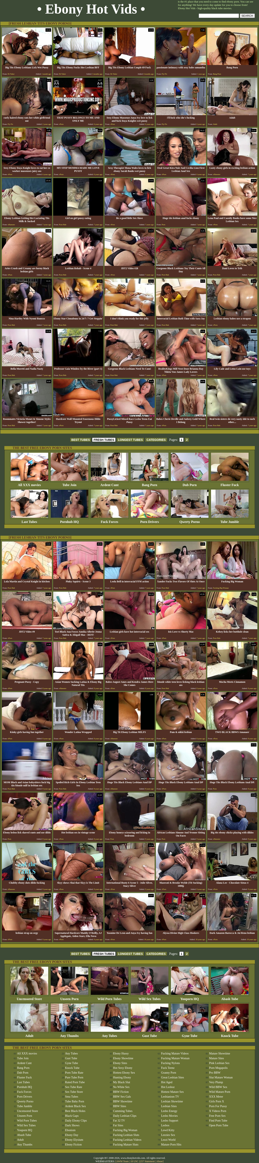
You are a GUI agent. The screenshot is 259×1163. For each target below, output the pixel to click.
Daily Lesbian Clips (124, 1115)
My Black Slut (121, 1082)
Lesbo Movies (169, 1115)
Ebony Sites (120, 1063)
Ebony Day (71, 1135)
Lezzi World (168, 1139)
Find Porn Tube (218, 1120)
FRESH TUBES (103, 439)
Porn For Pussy (218, 1106)
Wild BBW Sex (218, 1087)
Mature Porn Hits (171, 1144)
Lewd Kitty (167, 1130)
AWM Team (122, 1161)
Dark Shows (72, 1125)
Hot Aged (166, 1082)
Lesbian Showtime (172, 1101)
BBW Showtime (122, 1101)
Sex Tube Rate (73, 1087)
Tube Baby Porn (74, 1101)
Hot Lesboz (168, 1087)
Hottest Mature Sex (172, 1091)
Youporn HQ (189, 997)
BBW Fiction (121, 1091)
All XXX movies (29, 483)
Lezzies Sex (168, 1135)
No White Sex (121, 1087)
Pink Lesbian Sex (219, 1063)
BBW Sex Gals (122, 1096)
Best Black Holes (75, 1111)
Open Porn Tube (218, 1125)
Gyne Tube (189, 1034)
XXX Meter (216, 1096)
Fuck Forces (109, 520)
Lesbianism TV (170, 1096)
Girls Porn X (216, 1101)
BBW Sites (119, 1106)
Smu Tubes (71, 1096)
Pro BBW (215, 1072)
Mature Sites (216, 1058)
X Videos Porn (217, 1111)
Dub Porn (189, 483)
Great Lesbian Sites (172, 1077)
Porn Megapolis (218, 1067)
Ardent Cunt (109, 483)
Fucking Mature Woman (175, 1058)
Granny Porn (168, 1072)
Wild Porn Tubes (109, 997)
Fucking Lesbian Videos (127, 1139)
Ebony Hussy (121, 1053)
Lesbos (165, 1125)
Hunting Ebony (122, 1077)
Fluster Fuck (229, 483)
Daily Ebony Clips (76, 1120)
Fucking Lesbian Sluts (126, 1135)
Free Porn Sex (217, 1115)
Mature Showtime (219, 1053)
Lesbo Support (169, 1120)
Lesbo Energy (169, 1111)
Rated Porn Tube (75, 1082)
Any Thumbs (69, 1034)
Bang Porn (149, 483)
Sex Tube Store (74, 1091)
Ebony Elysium (74, 1139)
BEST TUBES (80, 439)
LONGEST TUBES (130, 439)
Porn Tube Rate (74, 1072)
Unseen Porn (69, 997)
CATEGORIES (156, 439)
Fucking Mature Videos (175, 1053)
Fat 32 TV (119, 1120)
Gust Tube (149, 1034)
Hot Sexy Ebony (123, 1067)
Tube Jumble (229, 520)
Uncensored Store (29, 997)
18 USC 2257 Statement (142, 1161)
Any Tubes (109, 1034)
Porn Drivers (149, 520)
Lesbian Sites (169, 1106)
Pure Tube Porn (74, 1077)
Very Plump (216, 1082)
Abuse (159, 1161)
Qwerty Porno (189, 520)
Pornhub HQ (69, 520)
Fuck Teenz (167, 1067)
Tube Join (69, 483)
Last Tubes (29, 520)
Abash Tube (229, 997)
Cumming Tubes (123, 1111)
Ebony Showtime (123, 1058)
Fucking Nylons (170, 1063)
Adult (29, 1034)
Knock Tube (229, 1034)
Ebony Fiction (73, 1144)
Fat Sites (118, 1125)
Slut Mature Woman (221, 1077)
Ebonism (70, 1130)
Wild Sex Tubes (149, 997)
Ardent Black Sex (75, 1106)
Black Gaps (72, 1115)
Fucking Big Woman (125, 1130)
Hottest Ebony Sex (124, 1072)
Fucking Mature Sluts (125, 1144)
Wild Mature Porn (219, 1091)
